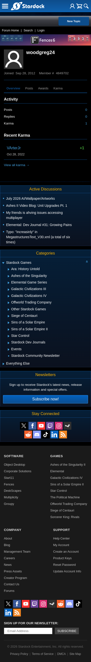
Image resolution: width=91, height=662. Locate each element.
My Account (61, 545)
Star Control (58, 490)
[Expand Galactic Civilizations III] (8, 289)
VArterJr (14, 148)
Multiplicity (11, 497)
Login (40, 30)
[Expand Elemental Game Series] (8, 283)
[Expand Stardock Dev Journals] (8, 343)
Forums (9, 591)
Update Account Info (67, 571)
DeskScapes (12, 490)
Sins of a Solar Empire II (67, 484)
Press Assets (13, 571)
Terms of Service (42, 654)
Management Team (17, 551)
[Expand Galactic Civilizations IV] (8, 296)
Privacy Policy (19, 654)
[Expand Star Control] (8, 336)
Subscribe (66, 631)
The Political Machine (65, 497)
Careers (9, 558)
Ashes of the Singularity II (67, 464)
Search (28, 30)
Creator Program (15, 578)
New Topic (73, 21)
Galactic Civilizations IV (66, 478)
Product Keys (62, 558)
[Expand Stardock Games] (3, 263)
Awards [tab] (43, 88)
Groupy (9, 504)
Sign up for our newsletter (30, 623)
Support (61, 530)
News (8, 565)
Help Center (61, 538)
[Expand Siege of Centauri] (8, 316)
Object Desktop (14, 464)
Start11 (9, 478)
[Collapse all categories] (87, 261)
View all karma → (17, 165)
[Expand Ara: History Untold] (8, 269)
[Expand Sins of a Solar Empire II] (8, 329)
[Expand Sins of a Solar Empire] (8, 323)
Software (14, 456)
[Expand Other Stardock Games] (8, 309)
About (8, 538)
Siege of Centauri (62, 510)
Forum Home (10, 30)
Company (12, 530)
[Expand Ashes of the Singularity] (8, 276)
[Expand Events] (8, 349)
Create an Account (66, 551)
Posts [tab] (29, 88)
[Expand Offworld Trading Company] (8, 303)
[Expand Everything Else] (3, 364)
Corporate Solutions (17, 471)
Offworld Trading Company (68, 504)
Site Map (75, 654)
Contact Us (11, 584)
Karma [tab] (58, 88)
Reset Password (64, 565)
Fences (9, 484)
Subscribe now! (45, 399)
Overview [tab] (13, 88)
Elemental (57, 471)
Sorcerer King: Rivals (64, 517)
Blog (7, 545)
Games (56, 456)
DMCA (61, 654)
